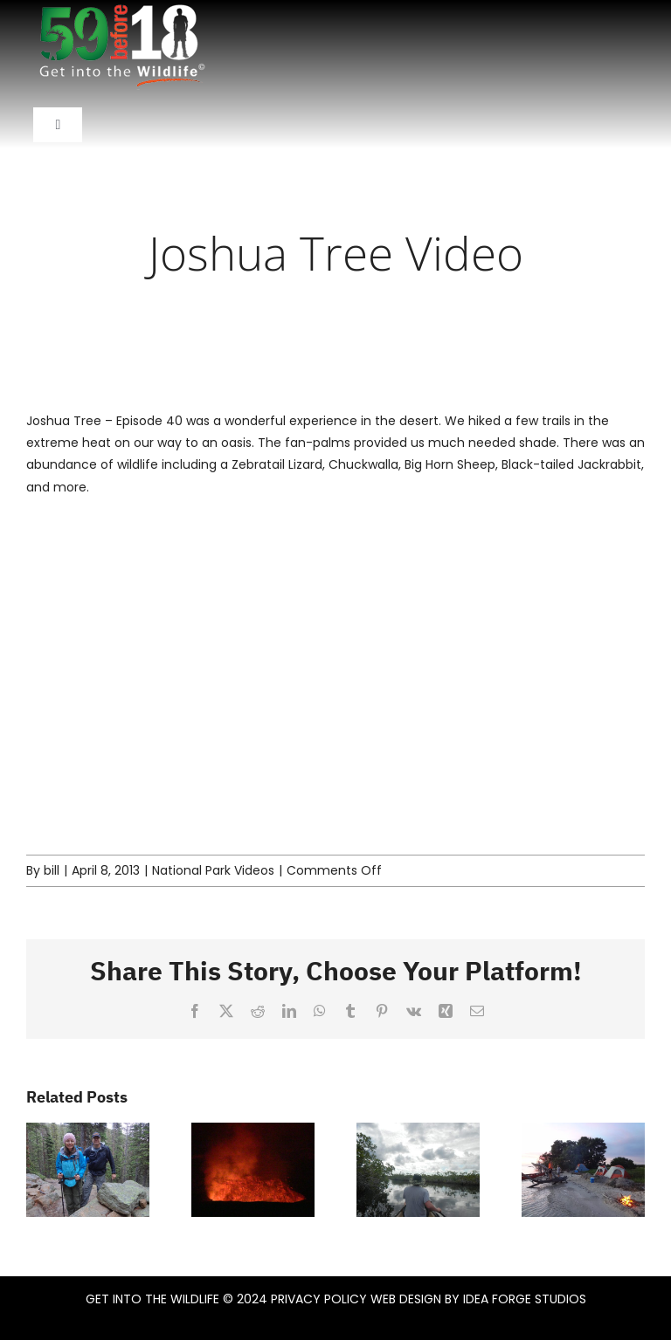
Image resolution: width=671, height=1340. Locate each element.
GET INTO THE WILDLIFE (152, 1299)
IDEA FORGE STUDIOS (524, 1299)
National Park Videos (213, 870)
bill (51, 870)
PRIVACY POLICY (319, 1299)
